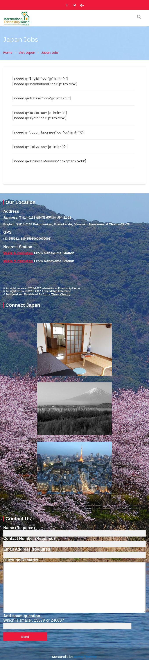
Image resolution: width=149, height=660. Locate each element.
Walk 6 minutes (18, 253)
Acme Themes (85, 657)
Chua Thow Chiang (56, 294)
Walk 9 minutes (18, 261)
